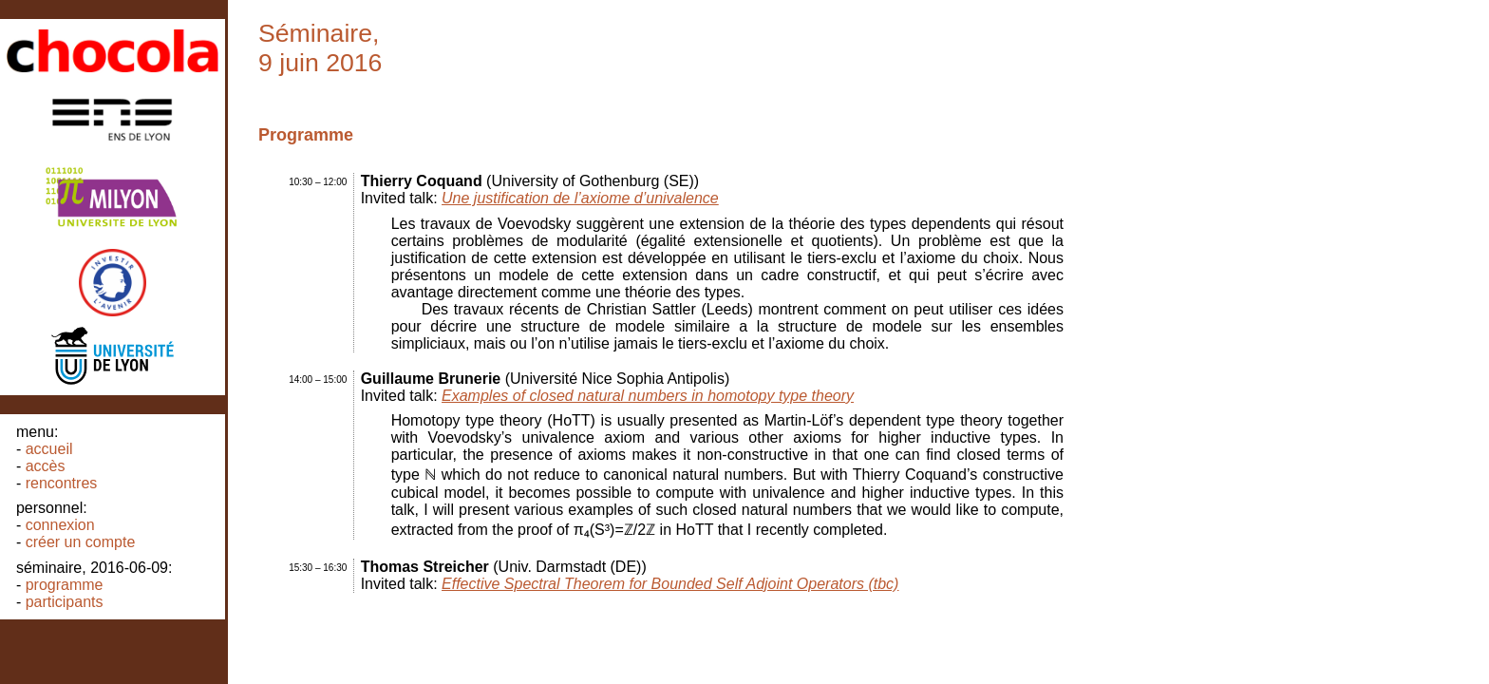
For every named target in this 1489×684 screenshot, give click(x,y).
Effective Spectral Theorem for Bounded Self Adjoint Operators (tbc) (670, 584)
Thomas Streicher (425, 567)
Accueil (49, 449)
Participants (65, 602)
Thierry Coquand (421, 181)
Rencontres (62, 483)
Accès (46, 466)
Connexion (60, 525)
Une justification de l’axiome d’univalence (580, 198)
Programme (65, 585)
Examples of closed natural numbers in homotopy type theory (648, 396)
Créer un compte (81, 542)
